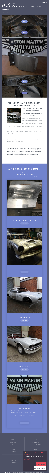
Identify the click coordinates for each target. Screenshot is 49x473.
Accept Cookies (40, 464)
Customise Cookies (39, 468)
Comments (13, 462)
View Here (24, 223)
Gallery (13, 449)
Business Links (13, 460)
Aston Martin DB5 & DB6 (36, 444)
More (24, 81)
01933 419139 (32, 7)
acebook (39, 6)
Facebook (13, 464)
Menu (43, 2)
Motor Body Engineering (15, 7)
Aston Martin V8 (36, 449)
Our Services (13, 444)
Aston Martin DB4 (35, 442)
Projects (13, 447)
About (13, 442)
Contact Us (13, 451)
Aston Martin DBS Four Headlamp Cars (36, 447)
